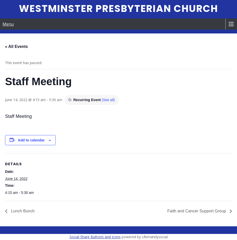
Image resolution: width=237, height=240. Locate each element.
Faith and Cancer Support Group (197, 211)
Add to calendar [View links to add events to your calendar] (31, 140)
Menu (8, 24)
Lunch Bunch (22, 211)
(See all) (108, 100)
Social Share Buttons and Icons (95, 236)
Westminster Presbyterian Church (118, 8)
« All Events (16, 46)
